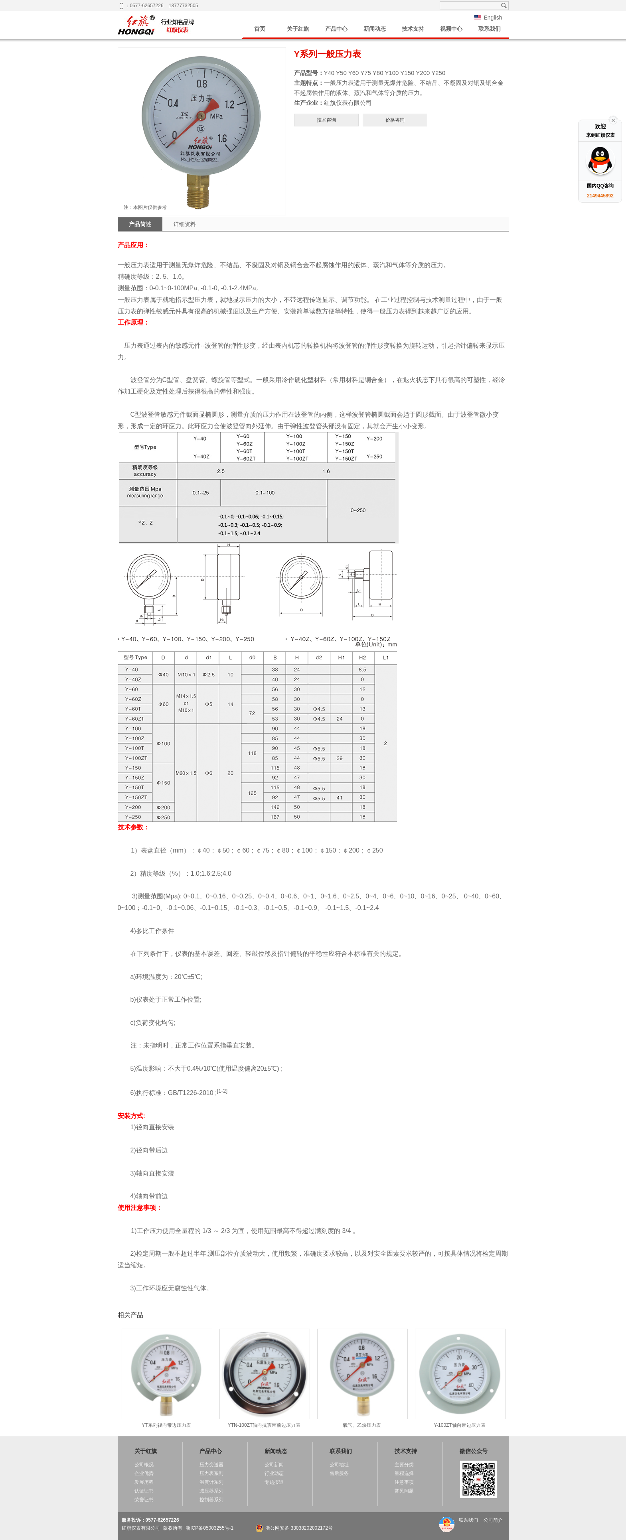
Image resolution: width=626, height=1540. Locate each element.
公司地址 (339, 1464)
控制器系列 (211, 1500)
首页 (259, 29)
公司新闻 (274, 1464)
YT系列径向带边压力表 (166, 1378)
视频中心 (451, 29)
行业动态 (274, 1473)
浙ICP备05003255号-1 (209, 1528)
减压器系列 (211, 1491)
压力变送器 (211, 1464)
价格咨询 (395, 120)
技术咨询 (326, 120)
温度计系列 (211, 1482)
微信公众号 (474, 1451)
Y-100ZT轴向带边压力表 (460, 1378)
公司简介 (493, 1520)
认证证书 (144, 1491)
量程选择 (404, 1473)
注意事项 (404, 1482)
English (492, 17)
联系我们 (489, 29)
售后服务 (339, 1473)
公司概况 (144, 1464)
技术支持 (413, 29)
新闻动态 (374, 29)
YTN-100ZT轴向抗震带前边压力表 (264, 1378)
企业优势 (144, 1473)
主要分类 (404, 1464)
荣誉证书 (144, 1500)
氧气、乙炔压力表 (362, 1378)
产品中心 (336, 29)
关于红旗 (298, 29)
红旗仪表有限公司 (141, 1528)
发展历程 (144, 1482)
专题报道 (274, 1482)
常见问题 (404, 1491)
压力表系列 (211, 1473)
